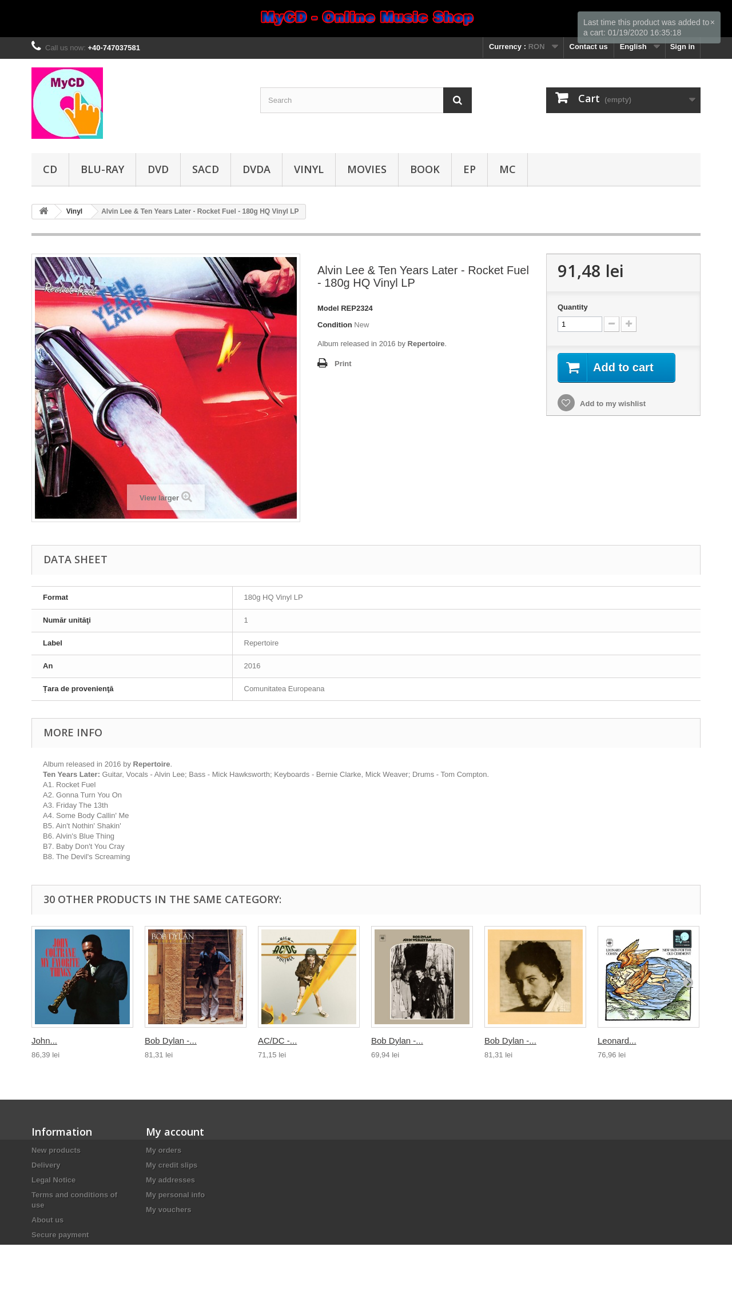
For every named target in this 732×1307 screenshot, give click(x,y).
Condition (334, 324)
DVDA (256, 169)
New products (56, 1150)
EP (469, 169)
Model (328, 308)
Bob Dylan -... (171, 1040)
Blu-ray (102, 169)
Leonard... (617, 1040)
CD (50, 169)
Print (343, 363)
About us (47, 1220)
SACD (205, 169)
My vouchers (168, 1209)
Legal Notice (53, 1180)
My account (175, 1131)
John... (44, 1040)
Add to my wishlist (612, 403)
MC (507, 169)
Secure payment (60, 1234)
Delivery (46, 1165)
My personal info (175, 1194)
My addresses (170, 1180)
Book (425, 169)
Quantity (573, 307)
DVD (158, 169)
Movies (367, 169)
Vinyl (309, 169)
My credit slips (171, 1165)
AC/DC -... (277, 1040)
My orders (163, 1150)
